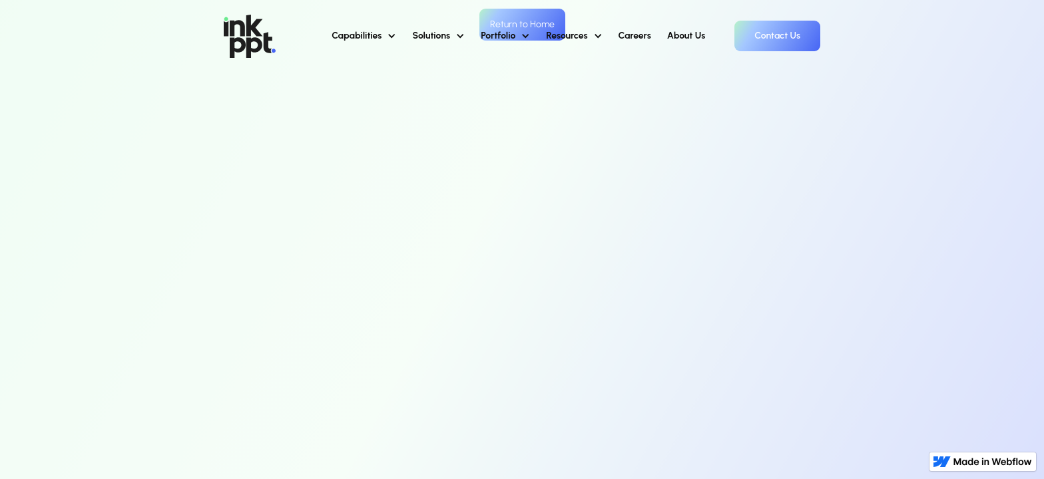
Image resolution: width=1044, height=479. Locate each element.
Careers (635, 35)
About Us (686, 35)
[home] (250, 36)
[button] (364, 36)
